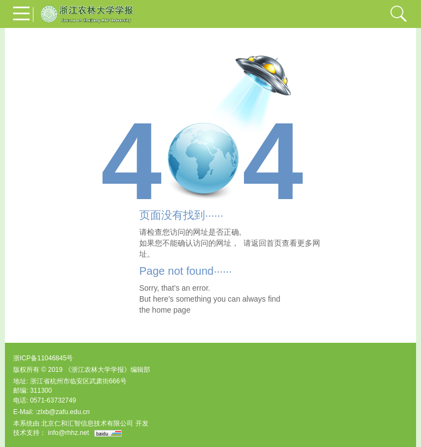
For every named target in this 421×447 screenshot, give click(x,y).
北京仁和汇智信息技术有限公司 (87, 423)
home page (171, 309)
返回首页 (266, 243)
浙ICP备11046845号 (43, 358)
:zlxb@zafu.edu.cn (63, 412)
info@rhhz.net (68, 433)
